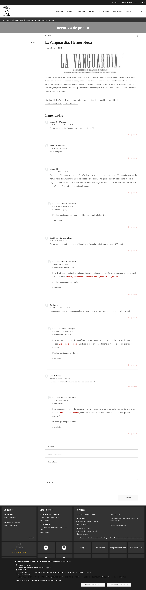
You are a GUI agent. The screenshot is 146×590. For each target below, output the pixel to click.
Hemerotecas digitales (53, 103)
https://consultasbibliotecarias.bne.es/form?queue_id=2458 (92, 277)
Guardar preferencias (92, 585)
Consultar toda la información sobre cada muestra (126, 538)
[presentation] (61, 488)
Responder (132, 135)
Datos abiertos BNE (136, 548)
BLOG (33, 42)
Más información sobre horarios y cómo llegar (93, 538)
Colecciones (117, 11)
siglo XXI (112, 100)
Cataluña (49, 100)
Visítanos (59, 11)
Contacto (114, 2)
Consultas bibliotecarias (69, 344)
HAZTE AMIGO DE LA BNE (19, 552)
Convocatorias (100, 548)
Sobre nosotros (103, 11)
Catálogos (81, 11)
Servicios (70, 11)
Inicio (4, 20)
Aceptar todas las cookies (118, 585)
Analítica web (22, 570)
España (58, 100)
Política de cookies (24, 565)
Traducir (142, 2)
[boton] (136, 2)
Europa (67, 100)
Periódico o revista (70, 103)
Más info (58, 580)
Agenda (91, 11)
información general (80, 100)
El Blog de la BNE (12, 20)
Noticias (129, 11)
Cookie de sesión (24, 574)
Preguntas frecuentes (118, 548)
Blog (82, 548)
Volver (49, 36)
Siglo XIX (93, 100)
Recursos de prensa (24, 20)
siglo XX (102, 100)
